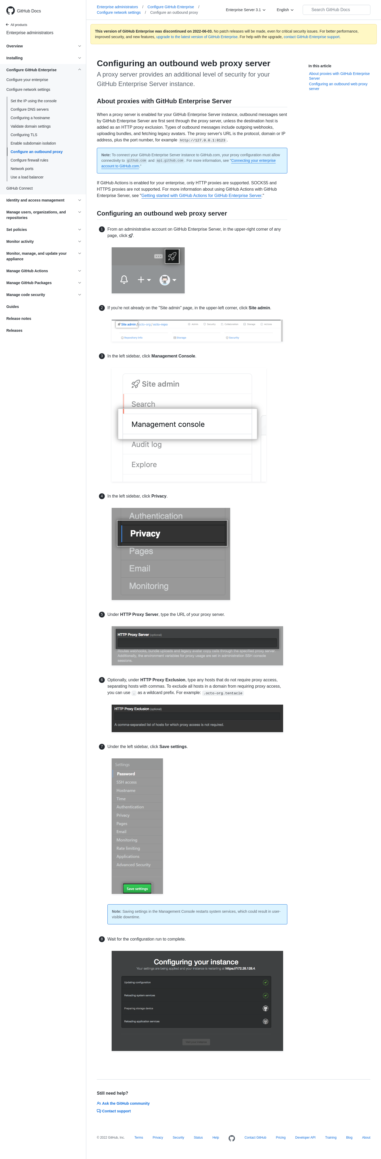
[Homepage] (232, 1138)
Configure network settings (121, 12)
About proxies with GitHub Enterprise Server (339, 75)
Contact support (114, 1111)
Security (178, 1137)
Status (198, 1137)
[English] (285, 10)
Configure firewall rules (29, 160)
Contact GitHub (255, 1137)
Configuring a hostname (30, 118)
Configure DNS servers (30, 109)
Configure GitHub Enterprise (173, 7)
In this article (320, 66)
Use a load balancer (27, 177)
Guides (12, 307)
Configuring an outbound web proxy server (338, 86)
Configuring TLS (24, 135)
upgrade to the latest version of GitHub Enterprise (197, 37)
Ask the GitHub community (123, 1103)
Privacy (158, 1137)
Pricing (281, 1137)
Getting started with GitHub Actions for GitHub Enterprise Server (201, 195)
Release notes (18, 318)
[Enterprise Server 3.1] (246, 10)
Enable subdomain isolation (33, 143)
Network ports (22, 169)
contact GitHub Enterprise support (311, 37)
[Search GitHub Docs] (336, 10)
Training (331, 1137)
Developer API (305, 1137)
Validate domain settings (31, 126)
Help (215, 1137)
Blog (349, 1137)
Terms (138, 1137)
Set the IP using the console (34, 101)
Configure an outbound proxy (37, 152)
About (366, 1137)
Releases (14, 330)
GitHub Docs (29, 11)
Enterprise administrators (29, 32)
